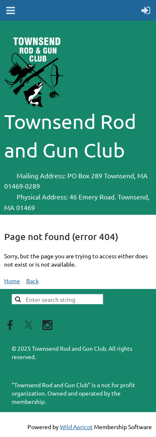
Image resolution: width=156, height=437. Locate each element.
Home (12, 280)
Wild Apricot (76, 426)
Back (32, 280)
